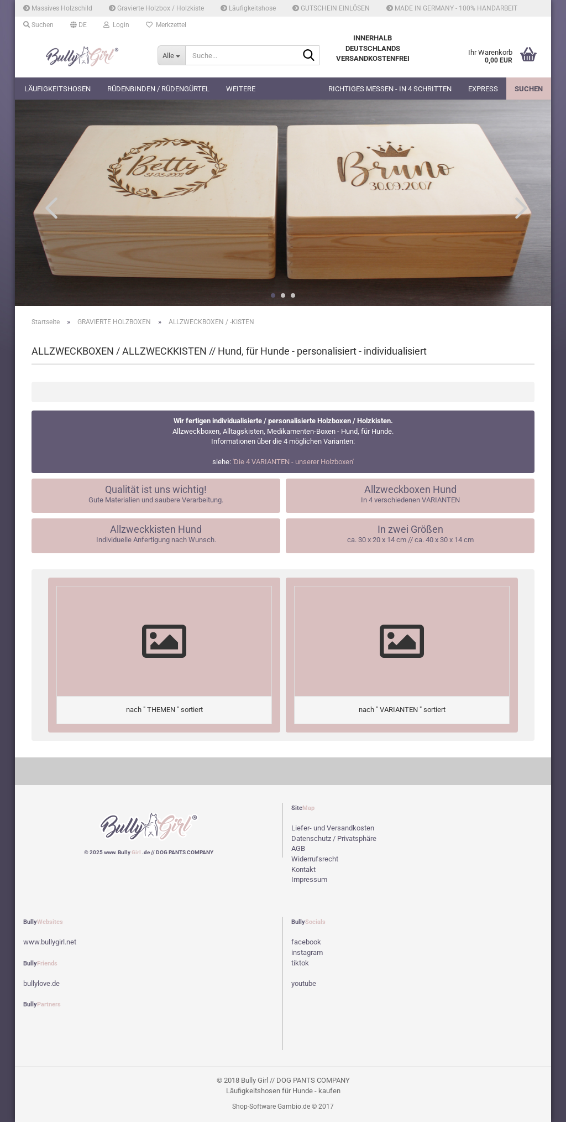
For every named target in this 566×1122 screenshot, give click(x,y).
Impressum (309, 879)
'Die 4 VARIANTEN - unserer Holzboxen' (293, 462)
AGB (298, 848)
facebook (306, 942)
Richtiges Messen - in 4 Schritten (390, 89)
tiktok (300, 963)
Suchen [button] (38, 25)
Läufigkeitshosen (57, 89)
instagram (307, 952)
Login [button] (116, 25)
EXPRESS (483, 89)
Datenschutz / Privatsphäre (333, 838)
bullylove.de (41, 983)
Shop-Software (254, 1106)
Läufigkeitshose (248, 8)
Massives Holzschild (57, 8)
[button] (78, 25)
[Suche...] (171, 55)
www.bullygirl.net (49, 942)
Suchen (529, 89)
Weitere (240, 89)
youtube (303, 983)
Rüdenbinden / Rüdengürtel (158, 89)
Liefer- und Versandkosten (332, 828)
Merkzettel (166, 25)
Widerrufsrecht (314, 859)
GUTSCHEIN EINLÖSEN (331, 8)
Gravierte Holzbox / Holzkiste (156, 8)
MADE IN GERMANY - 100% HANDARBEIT (451, 8)
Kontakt (303, 869)
